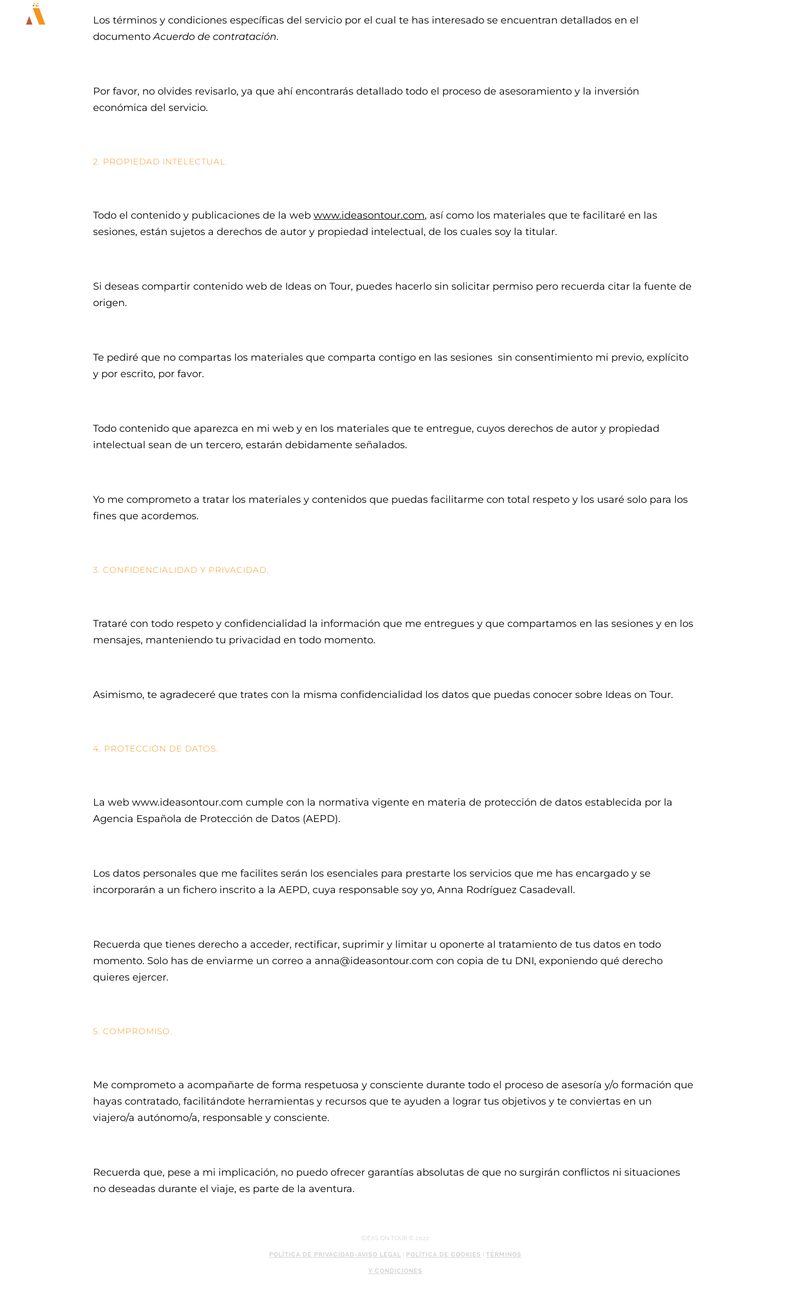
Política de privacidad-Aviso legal (335, 1254)
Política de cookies (443, 1254)
